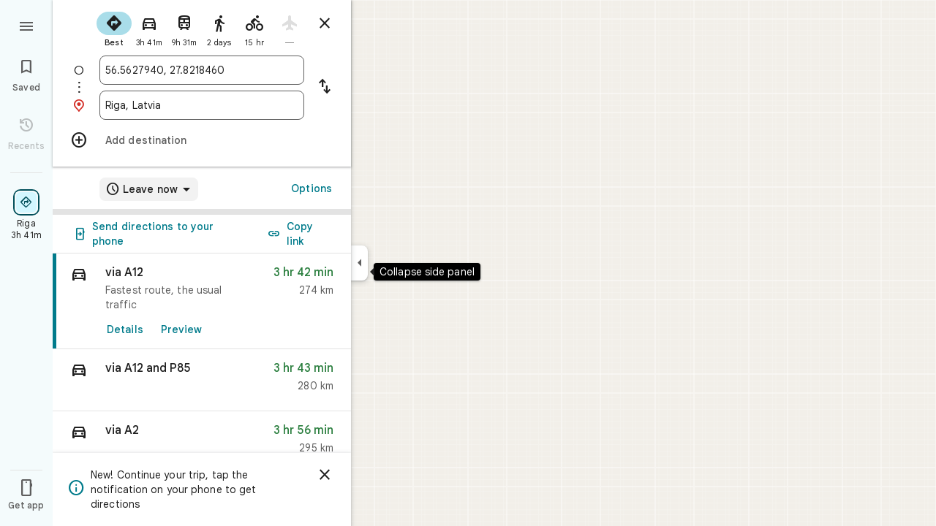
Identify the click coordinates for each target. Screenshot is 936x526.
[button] (202, 380)
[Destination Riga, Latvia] (201, 105)
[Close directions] (324, 23)
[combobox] (201, 70)
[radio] (114, 28)
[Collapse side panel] (359, 263)
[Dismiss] (324, 475)
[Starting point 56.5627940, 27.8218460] (201, 70)
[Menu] (26, 25)
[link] (202, 301)
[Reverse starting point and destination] (324, 88)
